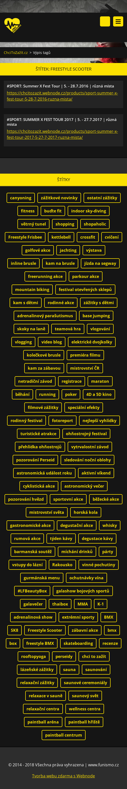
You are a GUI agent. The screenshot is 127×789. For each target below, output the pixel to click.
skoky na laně (31, 329)
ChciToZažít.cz (16, 52)
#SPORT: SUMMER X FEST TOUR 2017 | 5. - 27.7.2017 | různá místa (62, 122)
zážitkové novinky (59, 198)
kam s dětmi (25, 302)
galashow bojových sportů (82, 591)
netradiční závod (35, 381)
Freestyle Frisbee (25, 237)
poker (71, 394)
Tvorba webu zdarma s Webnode (63, 776)
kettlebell (61, 237)
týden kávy (61, 538)
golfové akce (37, 250)
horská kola (86, 512)
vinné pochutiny (98, 564)
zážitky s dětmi (99, 302)
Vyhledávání (105, 21)
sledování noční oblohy (87, 460)
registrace (72, 381)
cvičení (112, 237)
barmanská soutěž (33, 551)
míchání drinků (77, 551)
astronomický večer (84, 486)
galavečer (33, 604)
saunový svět (85, 696)
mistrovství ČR (84, 368)
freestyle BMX (40, 643)
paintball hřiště (84, 722)
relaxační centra (43, 709)
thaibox (60, 604)
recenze (110, 643)
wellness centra (84, 709)
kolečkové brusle (44, 355)
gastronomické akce (30, 525)
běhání (22, 394)
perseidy (64, 656)
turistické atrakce (38, 433)
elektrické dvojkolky (91, 342)
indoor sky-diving (88, 211)
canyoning (20, 198)
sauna (69, 669)
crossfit (87, 237)
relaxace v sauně (45, 696)
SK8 (14, 630)
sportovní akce (68, 499)
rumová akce (27, 538)
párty (107, 551)
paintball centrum (63, 735)
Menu (118, 21)
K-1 (100, 604)
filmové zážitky (43, 407)
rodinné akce (61, 302)
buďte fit (53, 211)
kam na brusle (60, 263)
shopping (65, 224)
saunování (96, 669)
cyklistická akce (39, 486)
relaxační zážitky (37, 682)
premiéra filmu (85, 355)
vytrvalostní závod (90, 447)
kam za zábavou (44, 368)
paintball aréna (43, 722)
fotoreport (62, 420)
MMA (83, 604)
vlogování (100, 329)
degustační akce (76, 525)
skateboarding (78, 643)
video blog (51, 342)
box (13, 643)
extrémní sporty (78, 617)
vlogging (23, 342)
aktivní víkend (96, 473)
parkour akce (85, 276)
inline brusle (23, 263)
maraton (100, 381)
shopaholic (95, 224)
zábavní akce (85, 630)
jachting (68, 250)
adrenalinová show (33, 617)
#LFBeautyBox (32, 591)
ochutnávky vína (86, 578)
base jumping (96, 316)
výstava (94, 250)
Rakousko (62, 564)
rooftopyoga (33, 656)
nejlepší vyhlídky (99, 420)
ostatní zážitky (102, 198)
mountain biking (32, 289)
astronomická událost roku (44, 473)
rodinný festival (26, 420)
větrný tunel (33, 224)
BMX (108, 617)
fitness (28, 211)
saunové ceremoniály (85, 682)
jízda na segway (100, 263)
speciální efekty (83, 407)
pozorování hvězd (26, 499)
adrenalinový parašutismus (45, 316)
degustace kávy (97, 538)
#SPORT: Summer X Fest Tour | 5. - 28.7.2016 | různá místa (60, 85)
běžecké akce (106, 499)
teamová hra (68, 329)
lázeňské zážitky (37, 669)
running (47, 394)
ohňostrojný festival (86, 433)
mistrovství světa (46, 512)
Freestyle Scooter (45, 630)
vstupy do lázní (27, 564)
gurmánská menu (42, 578)
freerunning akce (45, 276)
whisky (110, 525)
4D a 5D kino (99, 394)
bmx (112, 630)
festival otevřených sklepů (85, 289)
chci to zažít (94, 656)
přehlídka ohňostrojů (40, 447)
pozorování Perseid (35, 460)
